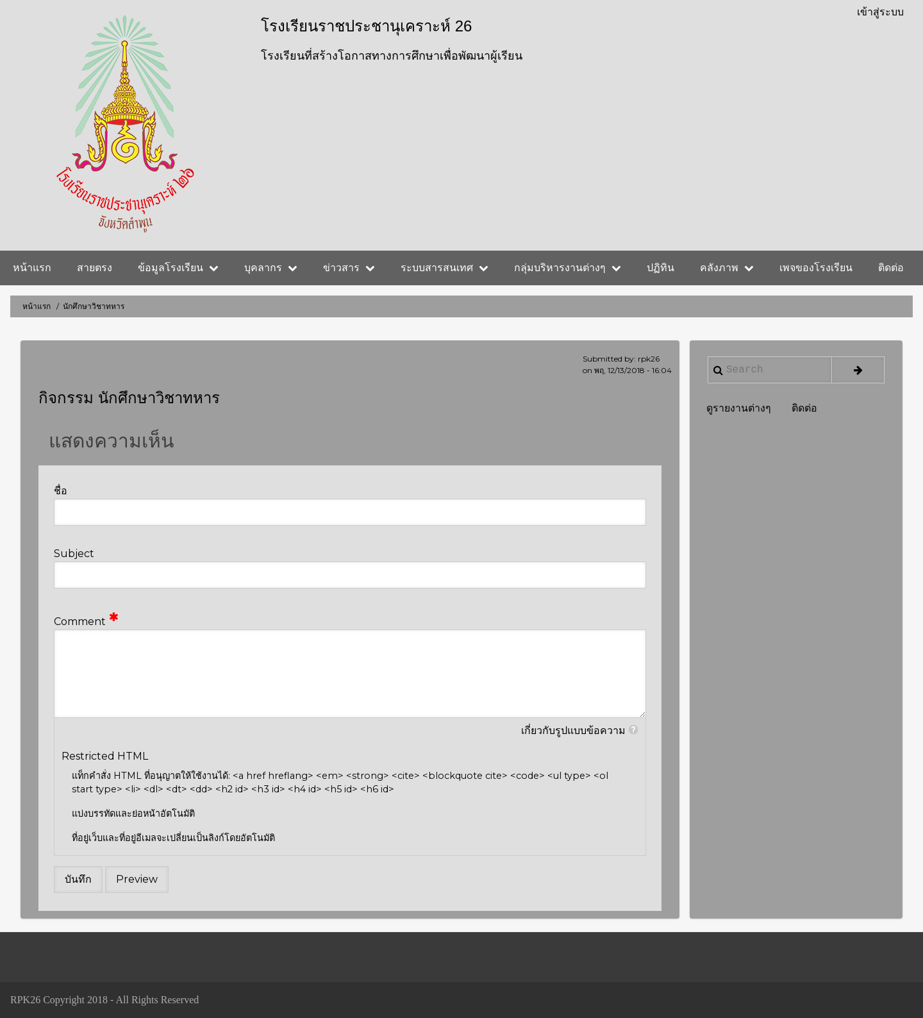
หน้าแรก (32, 268)
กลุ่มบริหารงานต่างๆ (567, 268)
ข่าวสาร (349, 268)
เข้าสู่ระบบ (880, 11)
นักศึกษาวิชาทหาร (159, 397)
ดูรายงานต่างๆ (738, 408)
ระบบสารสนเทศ (444, 268)
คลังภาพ (727, 268)
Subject (74, 553)
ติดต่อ (891, 268)
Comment (80, 621)
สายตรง (94, 268)
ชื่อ (60, 491)
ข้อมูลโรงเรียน (178, 268)
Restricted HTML (105, 756)
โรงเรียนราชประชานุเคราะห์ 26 (366, 26)
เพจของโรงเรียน (815, 268)
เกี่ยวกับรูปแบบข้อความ (573, 730)
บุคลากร (270, 268)
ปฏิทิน (660, 268)
